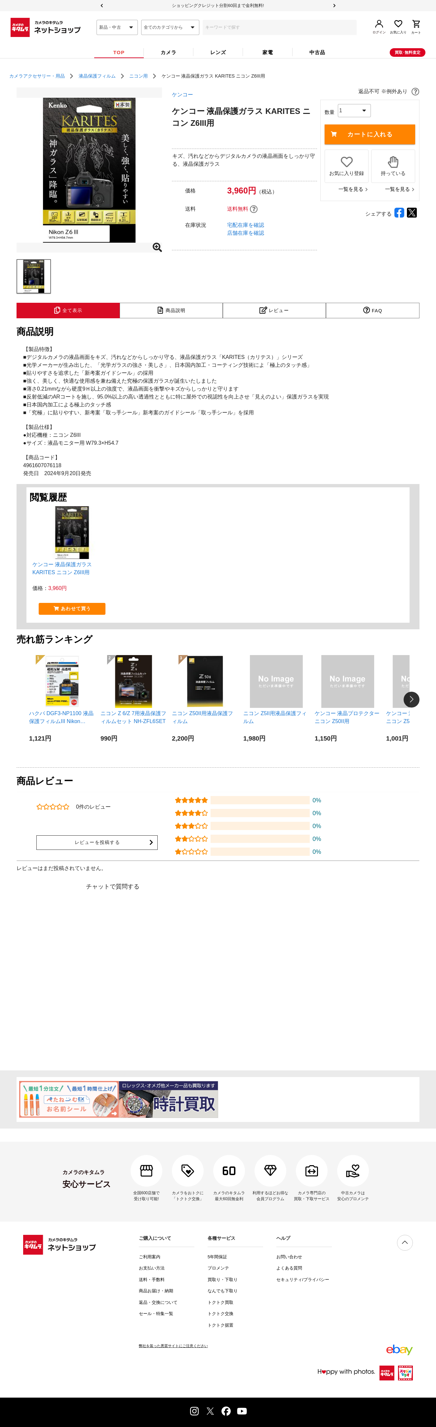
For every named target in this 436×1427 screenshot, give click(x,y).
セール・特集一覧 (156, 1313)
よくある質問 (289, 1268)
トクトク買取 (220, 1302)
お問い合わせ (289, 1256)
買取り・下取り (223, 1279)
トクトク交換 (220, 1313)
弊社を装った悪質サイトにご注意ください (173, 1346)
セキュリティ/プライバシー (302, 1279)
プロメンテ (218, 1268)
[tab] (119, 52)
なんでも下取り (223, 1290)
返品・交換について (158, 1302)
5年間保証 (217, 1256)
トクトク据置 (220, 1325)
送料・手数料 (152, 1279)
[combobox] (117, 27)
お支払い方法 (152, 1268)
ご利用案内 (149, 1256)
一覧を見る (353, 189)
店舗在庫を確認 (245, 233)
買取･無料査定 (407, 52)
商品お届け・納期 (156, 1290)
